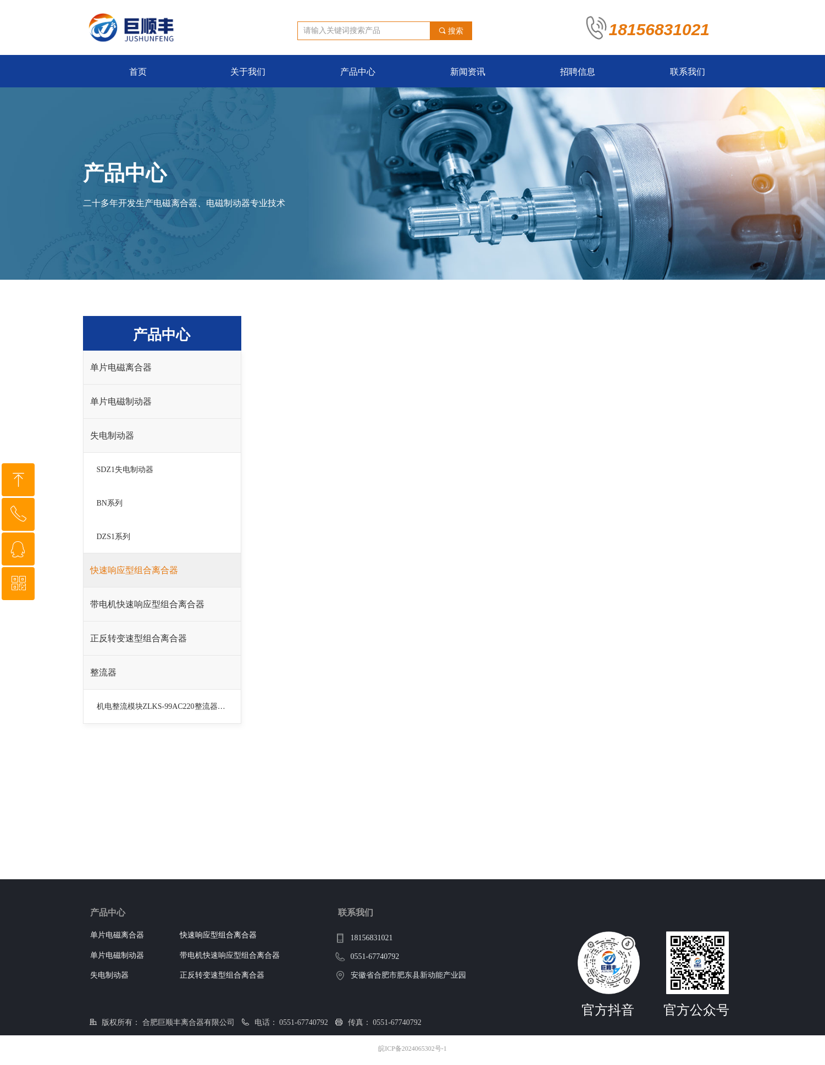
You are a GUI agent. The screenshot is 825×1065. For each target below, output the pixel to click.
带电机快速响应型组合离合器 (147, 604)
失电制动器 (112, 435)
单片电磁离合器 (121, 367)
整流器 (103, 672)
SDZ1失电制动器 (125, 469)
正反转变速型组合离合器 (138, 638)
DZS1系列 (113, 536)
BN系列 (110, 503)
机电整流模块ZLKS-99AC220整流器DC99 (166, 706)
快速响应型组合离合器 (134, 570)
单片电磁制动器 (121, 401)
